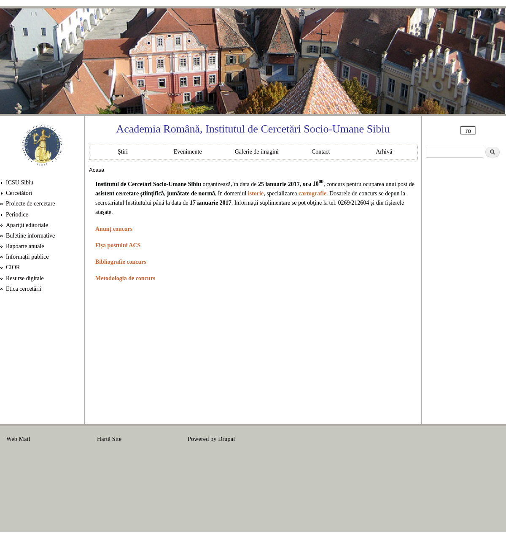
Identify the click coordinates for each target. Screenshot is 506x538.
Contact (321, 152)
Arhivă (384, 152)
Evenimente (188, 152)
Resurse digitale (25, 278)
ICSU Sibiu (19, 182)
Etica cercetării (23, 289)
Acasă (96, 170)
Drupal (226, 439)
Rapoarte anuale (25, 246)
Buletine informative (30, 236)
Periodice (17, 214)
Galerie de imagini (257, 152)
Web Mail (18, 439)
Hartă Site (109, 439)
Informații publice (27, 257)
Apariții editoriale (27, 225)
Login (492, 439)
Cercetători (19, 193)
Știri (123, 152)
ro (468, 130)
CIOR (13, 267)
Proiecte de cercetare (30, 203)
